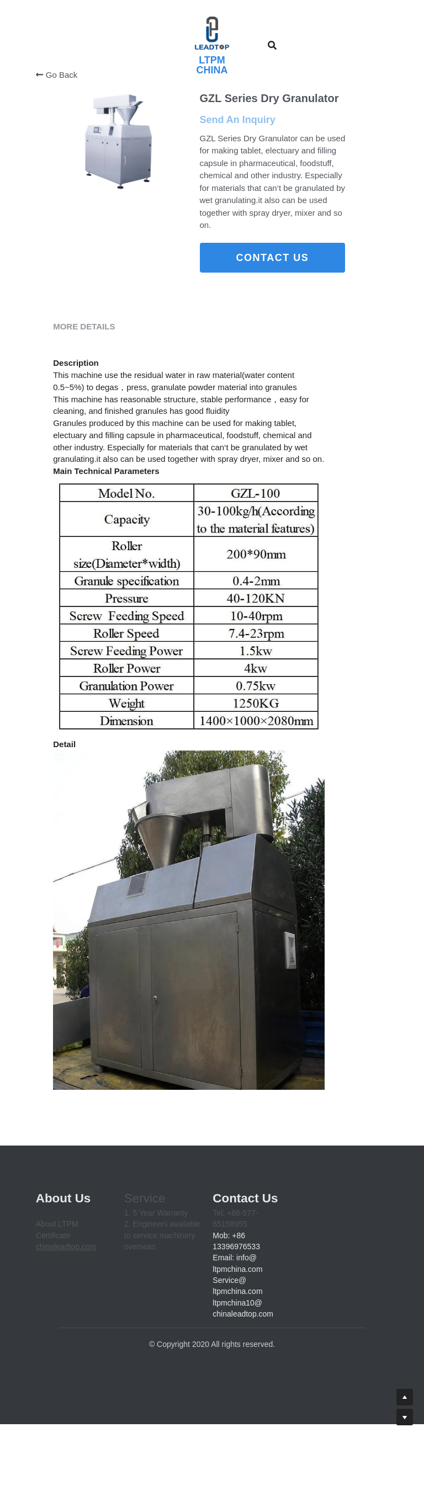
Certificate (53, 1313)
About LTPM (57, 1302)
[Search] (272, 45)
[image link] (212, 33)
